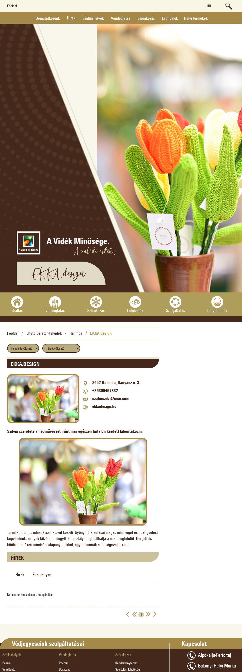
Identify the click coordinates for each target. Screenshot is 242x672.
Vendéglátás (120, 18)
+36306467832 (105, 390)
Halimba (75, 333)
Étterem (63, 663)
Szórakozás (146, 18)
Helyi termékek (196, 18)
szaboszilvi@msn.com (110, 398)
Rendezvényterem (126, 663)
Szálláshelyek (93, 18)
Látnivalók (170, 18)
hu (209, 5)
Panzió (6, 663)
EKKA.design (101, 333)
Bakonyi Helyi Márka (211, 666)
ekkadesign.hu (104, 406)
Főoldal (12, 5)
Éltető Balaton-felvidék (44, 333)
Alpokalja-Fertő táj (209, 655)
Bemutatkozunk (48, 18)
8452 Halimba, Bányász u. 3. (116, 382)
